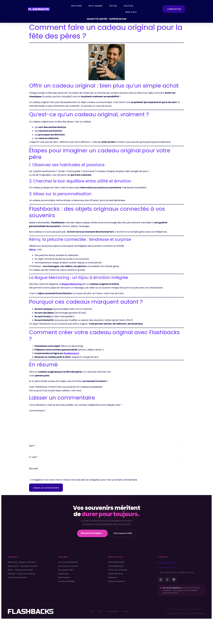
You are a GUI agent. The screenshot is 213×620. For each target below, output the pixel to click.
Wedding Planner (115, 574)
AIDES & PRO (131, 12)
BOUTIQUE (128, 5)
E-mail (33, 457)
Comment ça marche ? (68, 566)
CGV (92, 611)
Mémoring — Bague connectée (21, 562)
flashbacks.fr (71, 353)
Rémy (32, 249)
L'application (63, 574)
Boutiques (112, 577)
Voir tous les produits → (18, 577)
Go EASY (180, 613)
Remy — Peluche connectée (20, 570)
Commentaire (37, 411)
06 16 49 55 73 (165, 567)
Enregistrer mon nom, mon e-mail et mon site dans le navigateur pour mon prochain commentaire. (84, 480)
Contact (126, 611)
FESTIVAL (113, 5)
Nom (32, 446)
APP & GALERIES (95, 5)
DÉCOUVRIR (76, 5)
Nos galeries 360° (66, 570)
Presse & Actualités (66, 581)
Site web (33, 469)
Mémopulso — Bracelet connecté (22, 566)
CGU (100, 611)
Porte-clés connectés (117, 570)
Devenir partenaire (116, 581)
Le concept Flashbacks (68, 562)
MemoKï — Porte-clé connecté (21, 574)
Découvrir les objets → (92, 533)
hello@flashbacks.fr (167, 563)
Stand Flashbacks (116, 566)
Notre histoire (64, 577)
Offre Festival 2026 (122, 533)
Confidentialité (112, 611)
